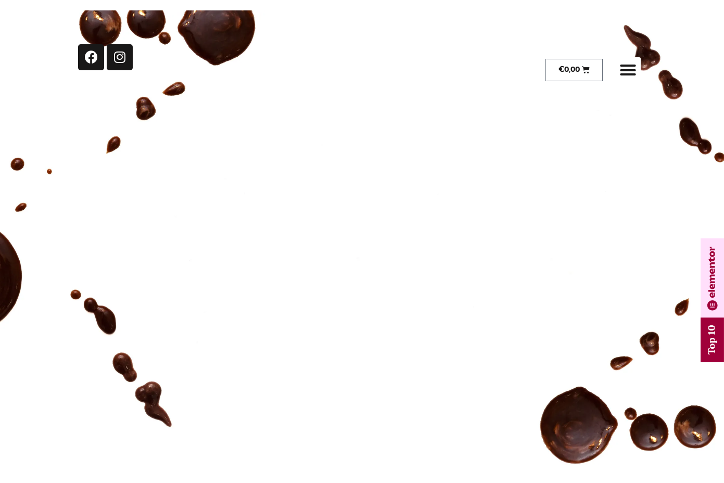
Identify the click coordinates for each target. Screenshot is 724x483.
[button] (628, 70)
